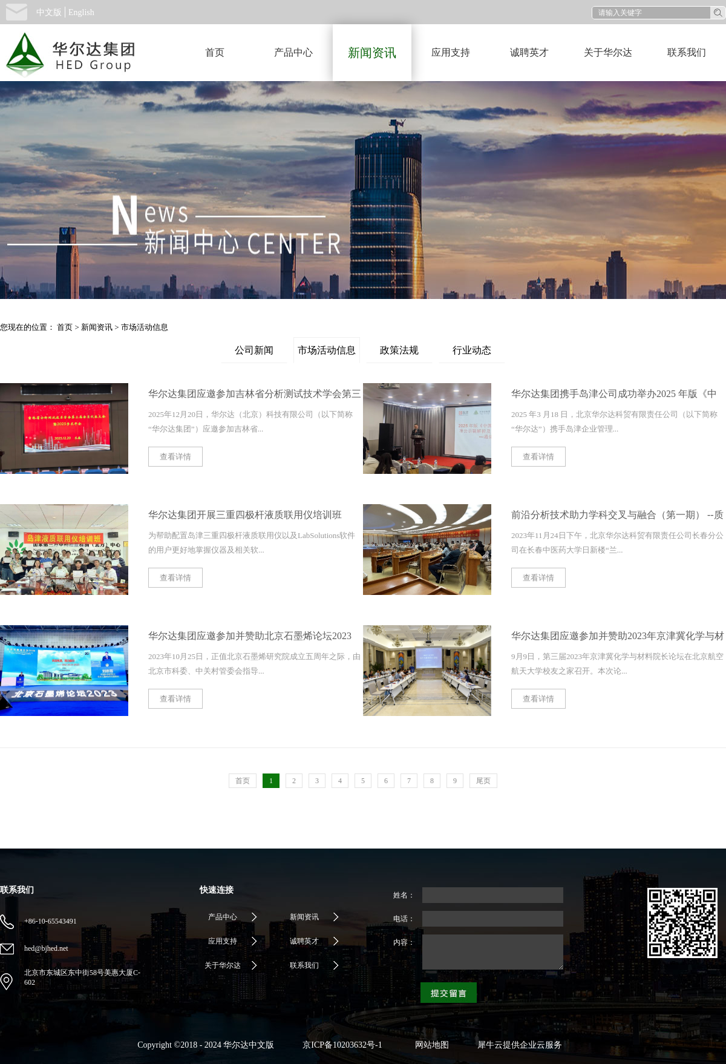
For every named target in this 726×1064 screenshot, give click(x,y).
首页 (214, 52)
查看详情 (175, 456)
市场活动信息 (144, 327)
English (81, 12)
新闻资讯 (97, 327)
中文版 (49, 12)
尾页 (483, 781)
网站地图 (430, 1044)
